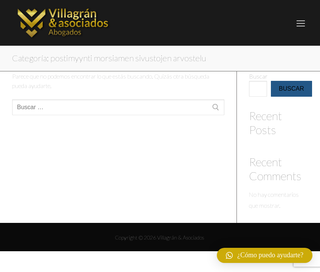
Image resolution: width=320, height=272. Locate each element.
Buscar (258, 76)
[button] (264, 255)
